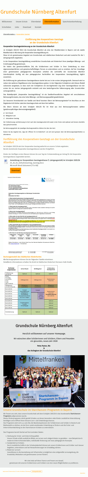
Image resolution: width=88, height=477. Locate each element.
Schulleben (6, 27)
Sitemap (28, 471)
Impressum (5, 471)
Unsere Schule (21, 22)
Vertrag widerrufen (36, 471)
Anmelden (82, 473)
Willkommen (7, 22)
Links (17, 27)
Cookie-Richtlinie (20, 471)
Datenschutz (12, 471)
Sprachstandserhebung (72, 22)
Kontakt (38, 27)
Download (27, 27)
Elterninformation (52, 22)
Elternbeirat (36, 22)
